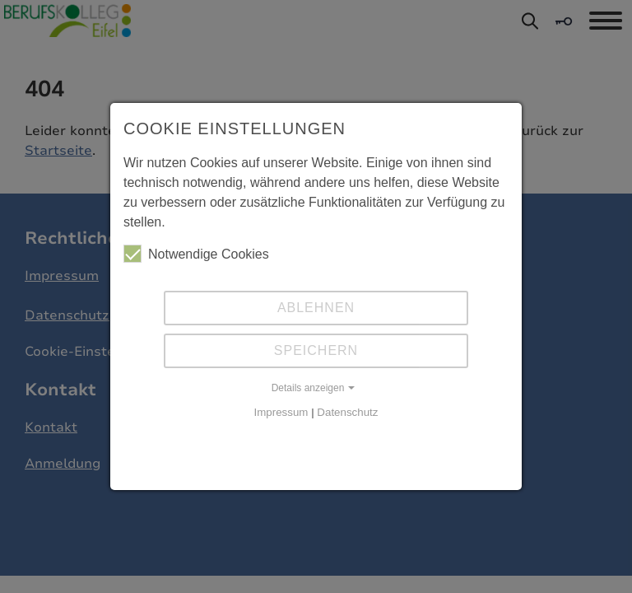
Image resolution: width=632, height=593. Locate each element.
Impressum (281, 412)
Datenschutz (347, 412)
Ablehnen (316, 308)
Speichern (316, 350)
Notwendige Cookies (196, 254)
